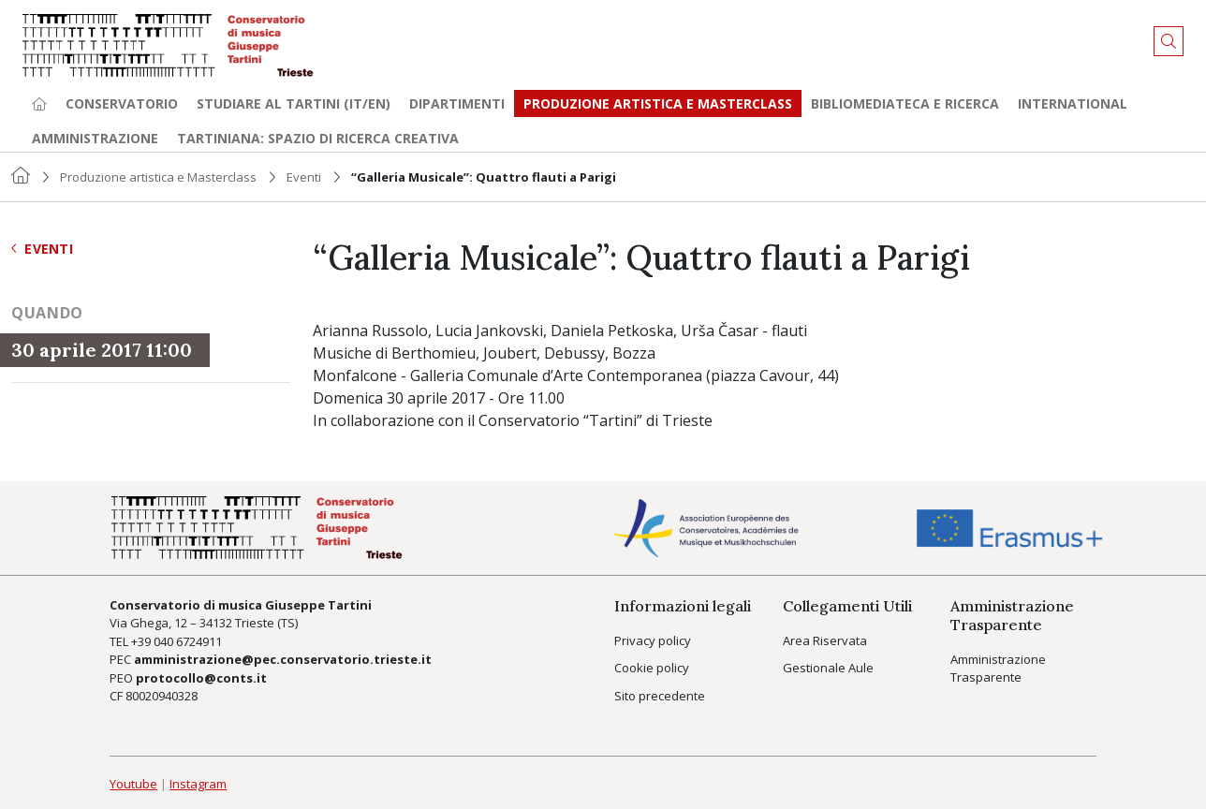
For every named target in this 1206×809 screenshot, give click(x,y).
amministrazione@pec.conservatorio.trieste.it (283, 659)
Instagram (198, 783)
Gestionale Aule (828, 667)
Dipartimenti (457, 103)
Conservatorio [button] (122, 103)
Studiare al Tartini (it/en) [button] (293, 103)
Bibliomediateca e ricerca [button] (905, 103)
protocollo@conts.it (201, 677)
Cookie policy (651, 667)
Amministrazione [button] (95, 138)
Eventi (304, 177)
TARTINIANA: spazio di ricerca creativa (318, 138)
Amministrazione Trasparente (998, 668)
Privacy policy (652, 640)
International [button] (1072, 103)
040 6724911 (188, 641)
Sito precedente (659, 695)
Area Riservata (825, 640)
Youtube (133, 783)
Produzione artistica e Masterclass (657, 103)
